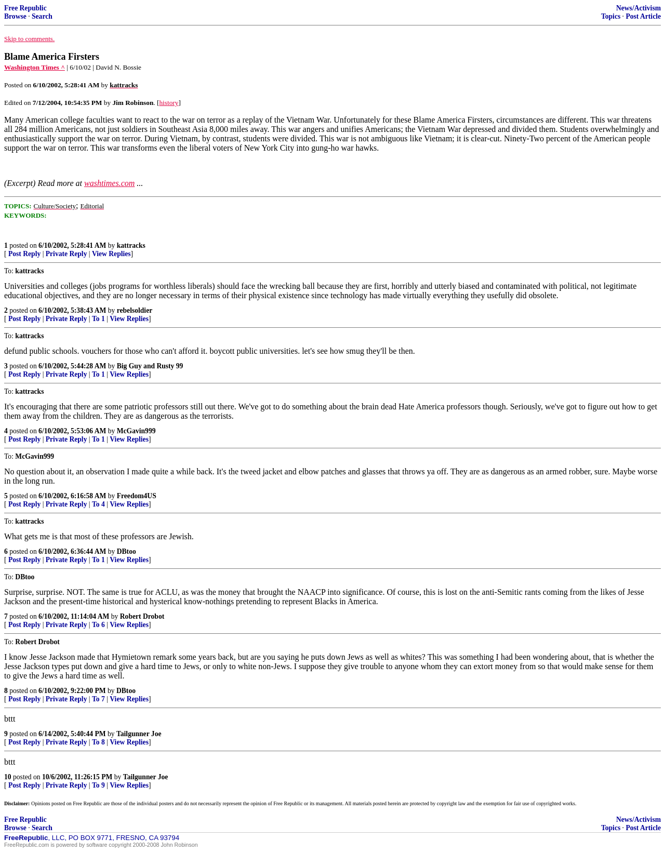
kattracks (131, 245)
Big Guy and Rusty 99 (150, 366)
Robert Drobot (142, 616)
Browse (15, 16)
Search (42, 16)
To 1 (98, 319)
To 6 (98, 625)
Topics (610, 16)
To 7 (98, 699)
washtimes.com (109, 183)
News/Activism (638, 8)
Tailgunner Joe (139, 734)
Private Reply (66, 254)
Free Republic (25, 8)
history (168, 102)
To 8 (98, 742)
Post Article (643, 16)
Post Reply (24, 254)
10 (7, 777)
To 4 (98, 504)
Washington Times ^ (34, 67)
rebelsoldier (134, 310)
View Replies (111, 254)
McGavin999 (136, 431)
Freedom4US (136, 496)
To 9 (98, 785)
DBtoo (126, 551)
